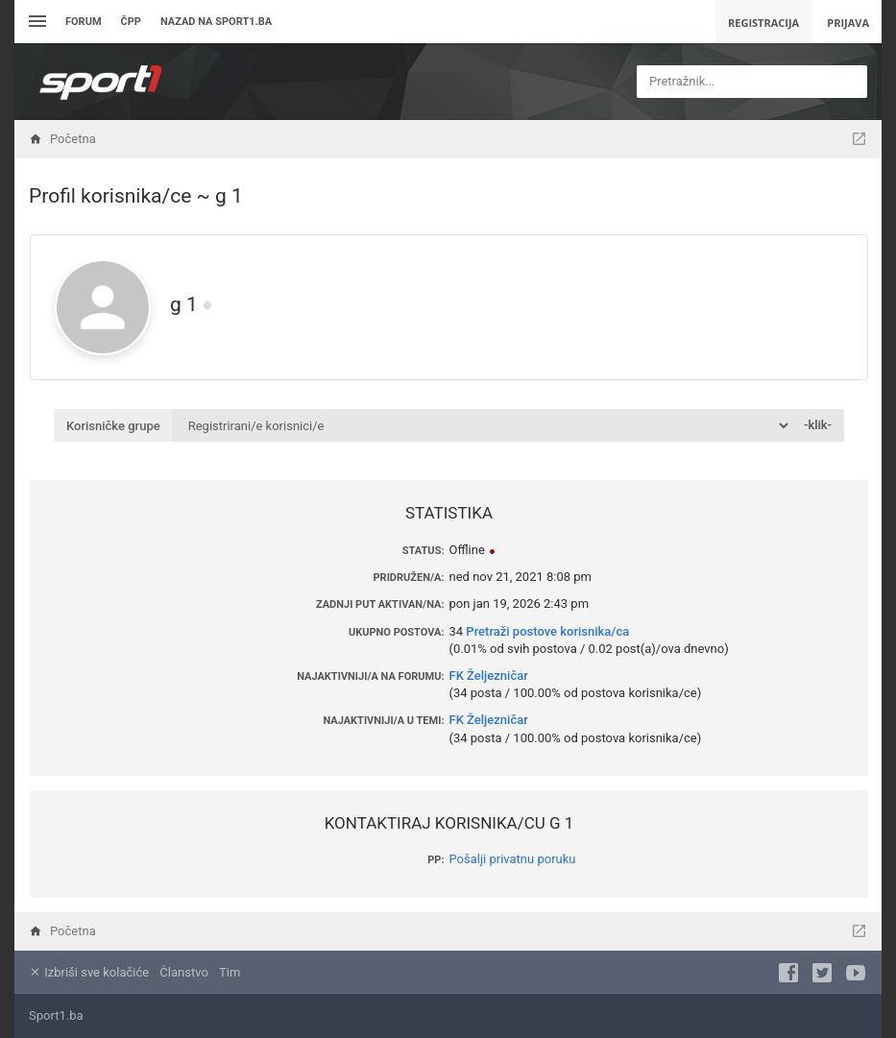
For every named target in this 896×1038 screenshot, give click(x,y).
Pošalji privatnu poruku (512, 859)
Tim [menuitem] (229, 972)
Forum (83, 21)
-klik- (818, 425)
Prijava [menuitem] (848, 22)
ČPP (131, 21)
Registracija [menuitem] (763, 22)
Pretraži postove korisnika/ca (547, 631)
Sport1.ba (56, 1015)
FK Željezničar (488, 675)
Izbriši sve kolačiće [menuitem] (89, 972)
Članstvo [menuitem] (183, 972)
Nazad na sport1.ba (216, 21)
